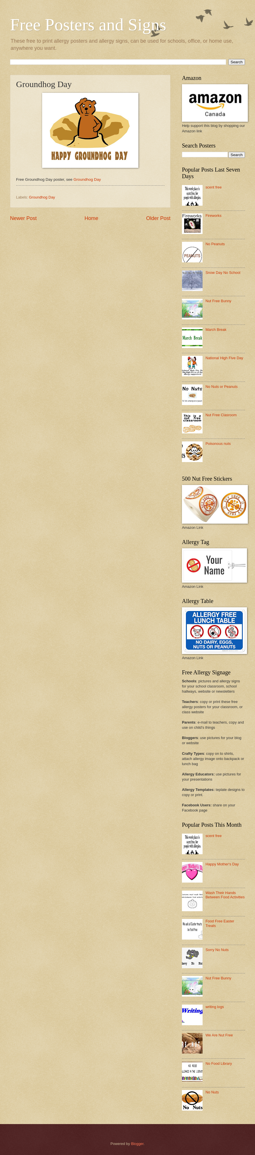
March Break (215, 329)
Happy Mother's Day (222, 864)
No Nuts (212, 1092)
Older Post (158, 218)
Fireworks (213, 215)
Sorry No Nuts (217, 950)
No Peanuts (215, 244)
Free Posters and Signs (88, 24)
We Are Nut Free (219, 1035)
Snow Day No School (222, 272)
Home (91, 218)
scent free (213, 187)
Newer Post (23, 218)
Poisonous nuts (218, 443)
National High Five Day (224, 358)
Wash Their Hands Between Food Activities (225, 895)
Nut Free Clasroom (221, 415)
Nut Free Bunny (218, 301)
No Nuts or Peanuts (221, 386)
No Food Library (218, 1063)
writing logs (214, 1007)
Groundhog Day (87, 179)
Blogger (137, 1144)
